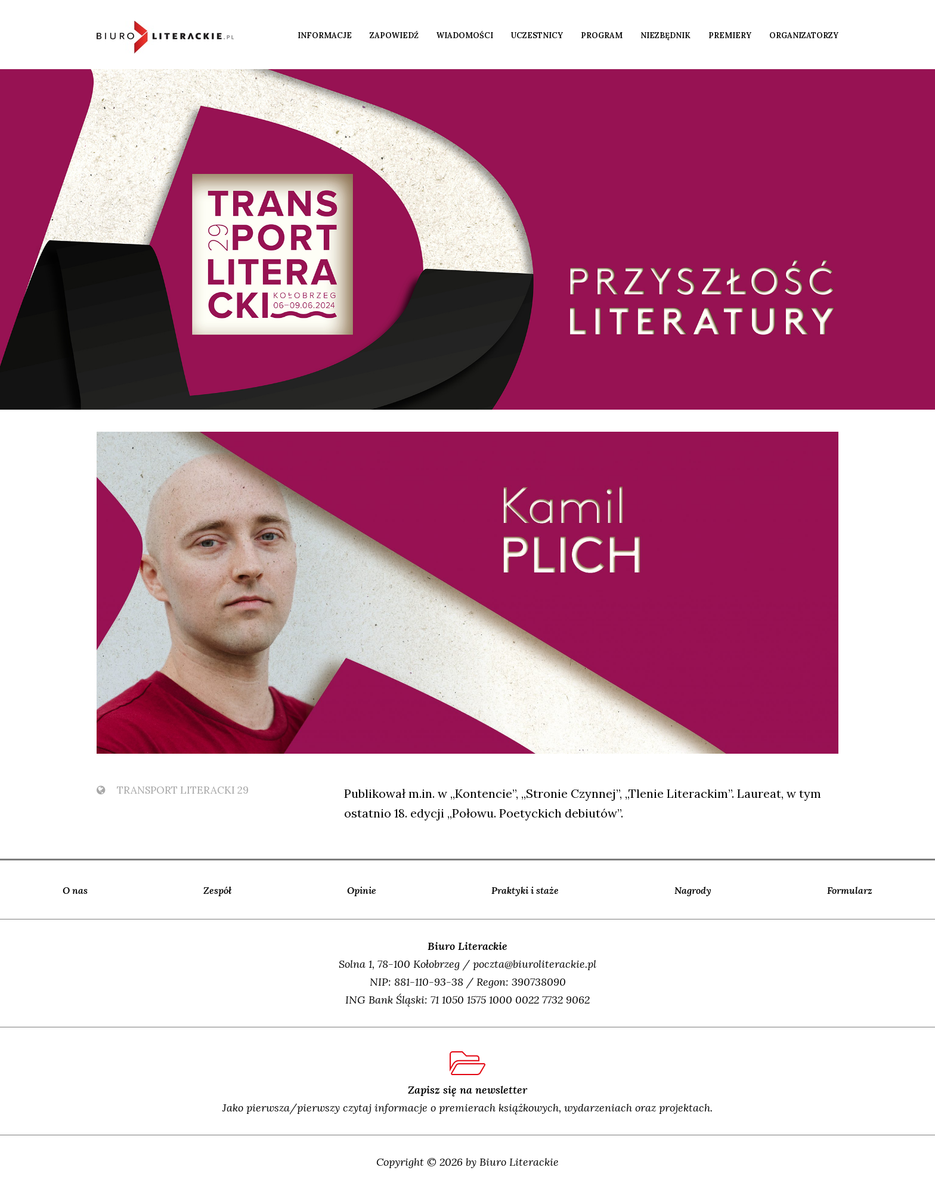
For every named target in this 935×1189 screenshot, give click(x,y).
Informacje (325, 35)
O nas (75, 890)
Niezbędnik (665, 35)
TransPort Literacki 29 (173, 790)
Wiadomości (464, 35)
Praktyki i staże (525, 890)
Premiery (729, 35)
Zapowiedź (394, 35)
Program (602, 35)
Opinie (361, 890)
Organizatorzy (803, 35)
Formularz (849, 890)
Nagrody (692, 890)
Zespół (217, 890)
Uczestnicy (537, 35)
